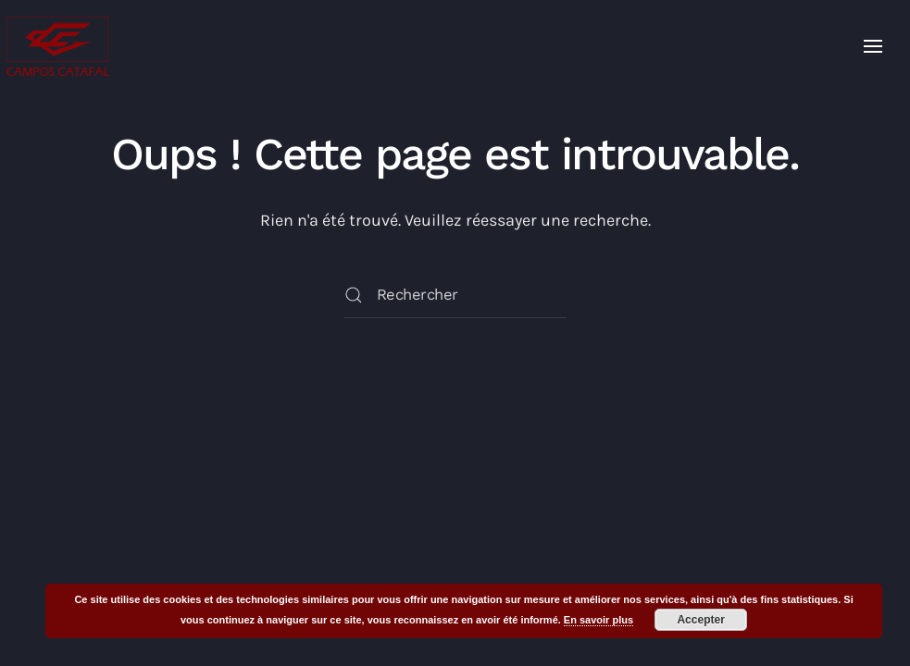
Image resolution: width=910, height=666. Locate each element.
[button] (873, 46)
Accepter (700, 619)
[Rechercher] (455, 295)
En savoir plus (598, 619)
